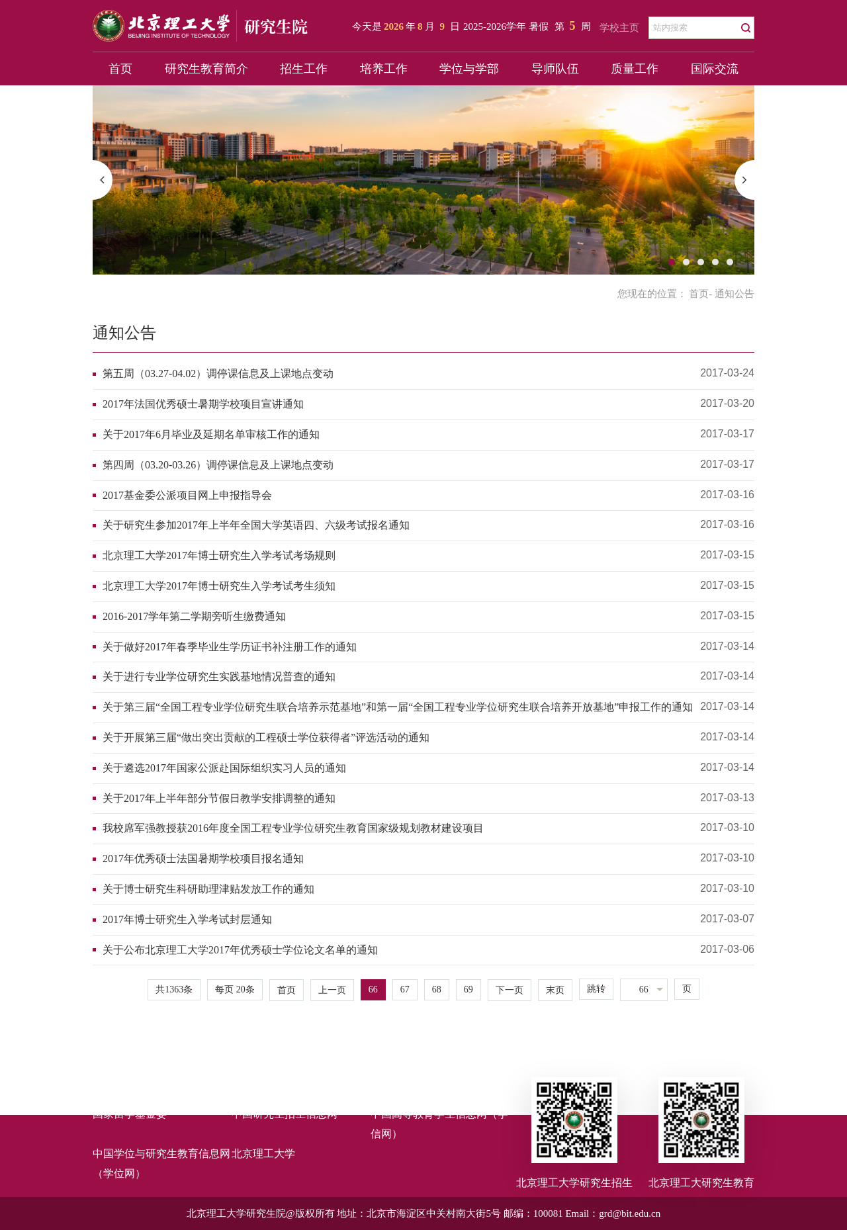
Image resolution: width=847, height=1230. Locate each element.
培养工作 (384, 68)
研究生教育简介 (206, 68)
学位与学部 (469, 68)
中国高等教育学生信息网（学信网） (439, 1123)
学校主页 (619, 27)
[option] (423, 180)
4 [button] (715, 262)
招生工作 (304, 68)
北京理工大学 (263, 1153)
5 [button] (730, 262)
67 (405, 989)
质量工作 (634, 68)
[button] (102, 180)
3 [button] (700, 262)
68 (436, 989)
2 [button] (686, 262)
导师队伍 (555, 68)
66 (373, 989)
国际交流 (714, 68)
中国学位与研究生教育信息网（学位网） (161, 1163)
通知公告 (124, 332)
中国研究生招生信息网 (284, 1114)
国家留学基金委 (130, 1114)
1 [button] (671, 262)
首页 (120, 68)
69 (468, 989)
